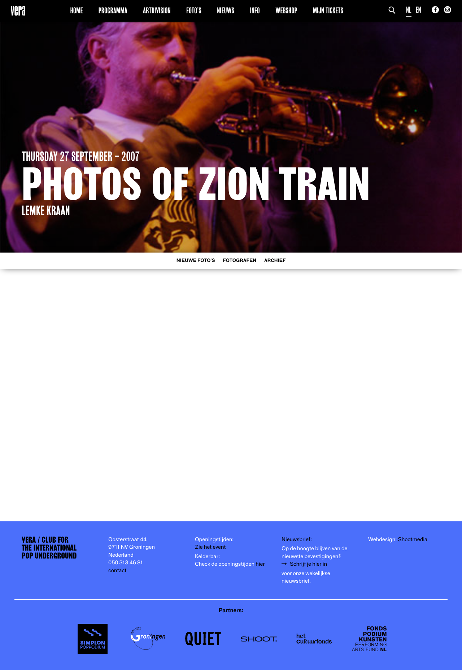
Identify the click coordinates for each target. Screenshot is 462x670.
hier (260, 564)
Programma (113, 10)
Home (76, 10)
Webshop (286, 10)
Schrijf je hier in (308, 564)
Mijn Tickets (328, 10)
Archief (275, 261)
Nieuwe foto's (195, 261)
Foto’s (193, 10)
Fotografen (239, 261)
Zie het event (210, 547)
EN (418, 10)
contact (117, 570)
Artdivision (157, 10)
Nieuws (225, 10)
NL (408, 10)
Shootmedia (413, 539)
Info (255, 10)
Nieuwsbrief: (297, 539)
